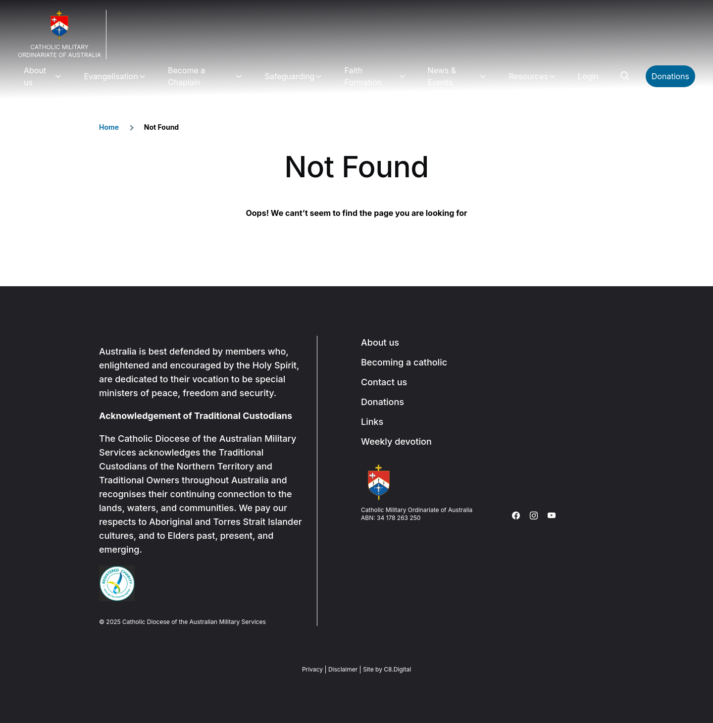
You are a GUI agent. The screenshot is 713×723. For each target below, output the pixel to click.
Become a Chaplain (186, 76)
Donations (670, 76)
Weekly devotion (396, 441)
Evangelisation (111, 76)
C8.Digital (397, 669)
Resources (528, 76)
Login (588, 76)
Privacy (312, 669)
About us (35, 76)
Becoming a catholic (404, 362)
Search (625, 76)
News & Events (442, 76)
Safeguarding (289, 76)
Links (372, 421)
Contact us (384, 382)
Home (109, 127)
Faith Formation (363, 76)
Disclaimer (342, 669)
